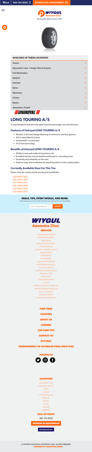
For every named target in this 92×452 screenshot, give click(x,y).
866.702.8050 (22, 2)
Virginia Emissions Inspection (46, 289)
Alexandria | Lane (46, 383)
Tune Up (46, 283)
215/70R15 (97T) (20, 182)
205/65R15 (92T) (20, 179)
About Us (46, 319)
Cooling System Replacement (46, 250)
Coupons (46, 314)
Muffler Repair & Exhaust (46, 265)
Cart (6, 2)
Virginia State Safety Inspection (46, 286)
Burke (15, 88)
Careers (46, 325)
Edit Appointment (46, 429)
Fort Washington (20, 73)
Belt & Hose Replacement (46, 244)
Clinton (16, 98)
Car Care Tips (46, 330)
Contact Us (46, 335)
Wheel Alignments (46, 292)
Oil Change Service (46, 268)
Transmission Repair (46, 280)
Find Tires (46, 308)
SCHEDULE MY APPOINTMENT (51, 2)
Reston (16, 103)
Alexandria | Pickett (21, 107)
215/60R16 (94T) (20, 188)
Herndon (17, 83)
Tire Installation (46, 274)
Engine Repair (46, 255)
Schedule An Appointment (46, 423)
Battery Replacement (46, 237)
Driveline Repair (46, 253)
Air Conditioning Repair (46, 235)
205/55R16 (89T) (20, 185)
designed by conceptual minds (48, 447)
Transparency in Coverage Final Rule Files (46, 346)
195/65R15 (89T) (20, 176)
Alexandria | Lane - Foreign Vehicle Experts (32, 68)
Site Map (46, 341)
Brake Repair (46, 240)
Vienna (16, 63)
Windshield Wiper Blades (46, 298)
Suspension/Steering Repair (46, 271)
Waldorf (16, 78)
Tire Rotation (46, 277)
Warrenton (17, 93)
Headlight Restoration (46, 262)
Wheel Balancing (46, 295)
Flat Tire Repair (46, 259)
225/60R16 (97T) (20, 191)
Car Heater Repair (46, 247)
